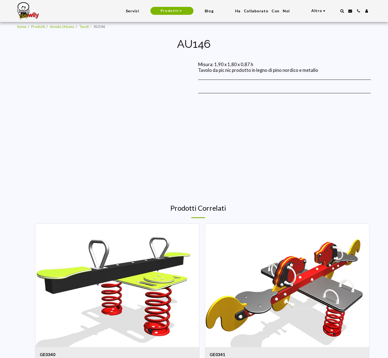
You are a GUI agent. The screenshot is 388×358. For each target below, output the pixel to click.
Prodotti (38, 26)
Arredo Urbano (62, 26)
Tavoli (84, 26)
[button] (342, 11)
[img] (117, 285)
